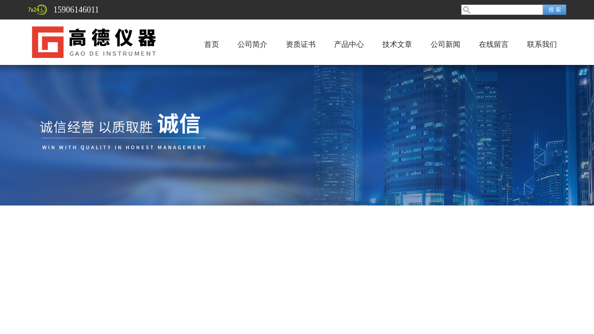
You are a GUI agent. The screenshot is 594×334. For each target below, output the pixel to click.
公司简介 (252, 44)
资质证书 (301, 44)
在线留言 (494, 44)
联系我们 (542, 44)
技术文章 (397, 44)
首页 (211, 44)
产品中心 (349, 44)
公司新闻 (445, 44)
